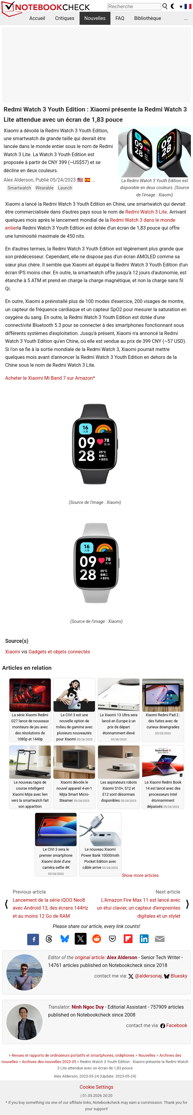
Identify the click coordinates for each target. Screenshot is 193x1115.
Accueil (37, 18)
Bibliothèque (147, 18)
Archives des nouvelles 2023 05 (49, 1061)
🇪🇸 (87, 180)
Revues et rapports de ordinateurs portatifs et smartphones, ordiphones (72, 1055)
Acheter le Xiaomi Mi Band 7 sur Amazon (49, 378)
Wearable (44, 188)
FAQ (120, 18)
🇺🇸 (80, 180)
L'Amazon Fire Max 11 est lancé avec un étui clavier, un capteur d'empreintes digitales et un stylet (138, 908)
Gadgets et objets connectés (59, 652)
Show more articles (140, 875)
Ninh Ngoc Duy (88, 1007)
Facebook (173, 1025)
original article (89, 957)
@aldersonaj (145, 976)
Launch (65, 188)
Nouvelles (95, 18)
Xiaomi (12, 652)
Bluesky (175, 976)
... (186, 18)
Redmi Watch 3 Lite (146, 212)
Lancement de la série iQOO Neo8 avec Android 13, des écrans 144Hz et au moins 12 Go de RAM (50, 908)
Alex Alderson (122, 957)
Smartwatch (19, 188)
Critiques (64, 18)
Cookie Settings (96, 1087)
